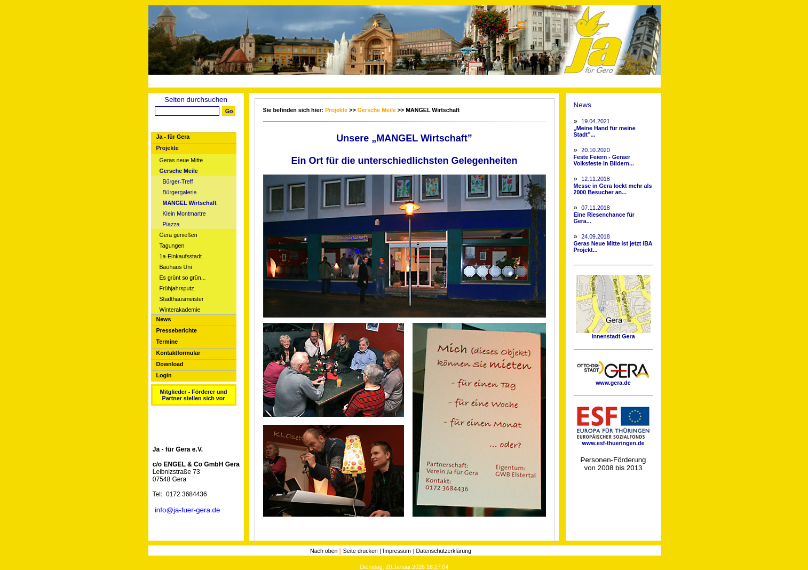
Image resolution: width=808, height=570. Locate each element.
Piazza (171, 224)
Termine (167, 341)
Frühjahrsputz (177, 288)
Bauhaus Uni (176, 267)
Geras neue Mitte (181, 160)
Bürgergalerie (180, 192)
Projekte (167, 148)
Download (170, 364)
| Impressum (395, 551)
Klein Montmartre (184, 214)
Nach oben (324, 551)
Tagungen (172, 246)
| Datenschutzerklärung (442, 551)
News (163, 319)
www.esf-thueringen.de (613, 440)
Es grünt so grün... (183, 278)
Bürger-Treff (178, 182)
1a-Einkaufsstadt (181, 256)
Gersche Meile (179, 171)
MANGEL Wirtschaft (190, 203)
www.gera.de (613, 380)
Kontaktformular (178, 353)
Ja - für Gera (173, 136)
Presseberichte (176, 330)
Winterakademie (180, 310)
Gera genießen (178, 235)
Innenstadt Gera (613, 333)
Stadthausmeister (182, 299)
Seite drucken (360, 551)
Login (164, 375)
